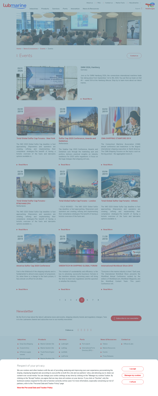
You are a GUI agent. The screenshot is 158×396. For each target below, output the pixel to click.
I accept (133, 369)
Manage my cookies (133, 375)
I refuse (133, 382)
